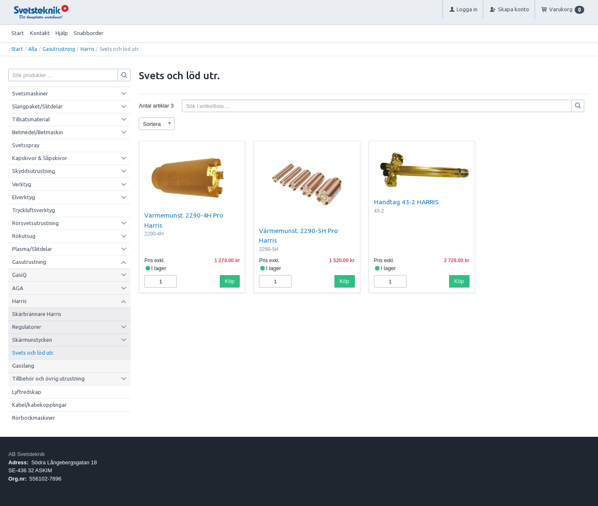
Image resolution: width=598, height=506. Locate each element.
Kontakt (40, 33)
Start (17, 33)
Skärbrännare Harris (36, 314)
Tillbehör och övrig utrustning (48, 378)
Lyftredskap (26, 392)
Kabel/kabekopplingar (39, 405)
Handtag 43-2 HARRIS (406, 201)
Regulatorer (26, 327)
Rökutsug (23, 236)
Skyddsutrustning (33, 171)
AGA (17, 288)
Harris (87, 49)
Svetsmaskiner (30, 93)
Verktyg (21, 184)
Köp (229, 281)
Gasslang (23, 365)
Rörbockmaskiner (33, 418)
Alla (32, 49)
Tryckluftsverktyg (33, 210)
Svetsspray (25, 145)
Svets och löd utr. (33, 353)
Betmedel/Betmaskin (37, 132)
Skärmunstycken (32, 340)
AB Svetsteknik (26, 454)
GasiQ (19, 275)
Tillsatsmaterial (31, 119)
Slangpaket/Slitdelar (37, 106)
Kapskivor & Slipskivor (39, 158)
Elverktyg (23, 197)
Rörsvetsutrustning (35, 223)
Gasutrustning (59, 49)
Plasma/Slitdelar (32, 249)
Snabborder (88, 33)
